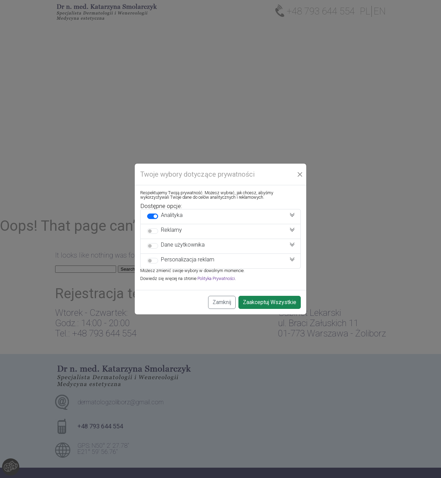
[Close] (300, 174)
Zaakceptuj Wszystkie (269, 302)
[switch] (152, 216)
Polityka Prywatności (216, 278)
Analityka (172, 215)
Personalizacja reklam (187, 259)
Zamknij (222, 302)
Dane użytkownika (183, 244)
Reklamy (171, 230)
